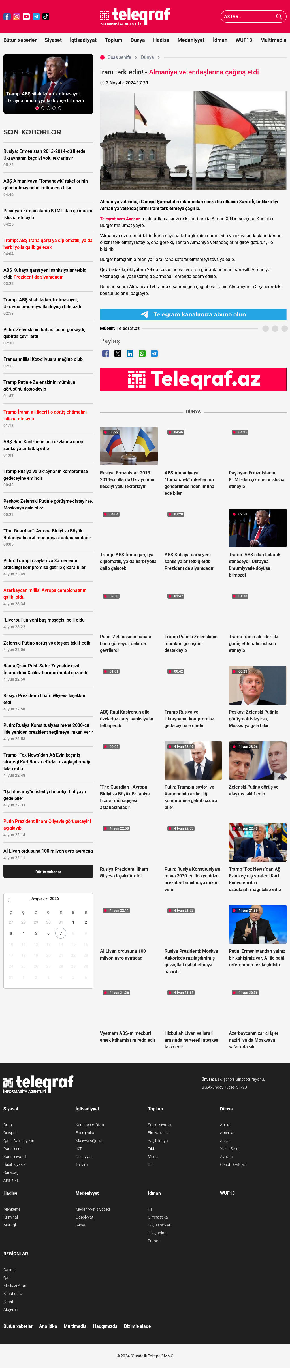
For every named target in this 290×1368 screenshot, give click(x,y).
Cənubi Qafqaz (233, 1164)
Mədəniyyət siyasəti (93, 1209)
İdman (220, 40)
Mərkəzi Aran (14, 1285)
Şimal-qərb (12, 1293)
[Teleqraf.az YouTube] (26, 16)
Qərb (7, 1277)
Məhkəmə (11, 1209)
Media (153, 1156)
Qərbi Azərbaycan (18, 1140)
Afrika (225, 1125)
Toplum (113, 40)
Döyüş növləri (159, 1225)
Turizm (82, 1164)
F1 (150, 1209)
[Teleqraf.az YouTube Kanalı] (193, 378)
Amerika (227, 1133)
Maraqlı (10, 1225)
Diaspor (10, 1133)
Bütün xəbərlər (20, 40)
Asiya (225, 1140)
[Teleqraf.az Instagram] (16, 16)
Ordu (7, 1125)
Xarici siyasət (15, 1156)
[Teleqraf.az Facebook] (7, 16)
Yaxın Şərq (229, 1148)
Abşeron (10, 1309)
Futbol (153, 1241)
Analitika (11, 1180)
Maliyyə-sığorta (89, 1140)
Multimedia (273, 40)
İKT (79, 1148)
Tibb (151, 1148)
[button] (37, 108)
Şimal (8, 1301)
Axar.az (133, 218)
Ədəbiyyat (84, 1217)
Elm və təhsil (158, 1133)
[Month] (39, 898)
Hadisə (161, 40)
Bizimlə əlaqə (137, 1326)
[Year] (58, 898)
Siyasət (53, 40)
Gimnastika (158, 1217)
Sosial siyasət (160, 1125)
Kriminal (10, 1217)
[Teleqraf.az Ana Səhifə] (135, 16)
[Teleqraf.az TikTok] (46, 16)
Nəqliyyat (84, 1156)
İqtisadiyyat (83, 40)
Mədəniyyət (191, 40)
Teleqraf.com (112, 218)
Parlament (12, 1148)
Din (150, 1164)
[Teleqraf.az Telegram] (36, 16)
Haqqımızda (105, 1326)
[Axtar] (279, 16)
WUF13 (244, 40)
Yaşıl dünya (158, 1140)
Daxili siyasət (14, 1164)
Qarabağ (11, 1172)
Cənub (9, 1270)
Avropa (226, 1156)
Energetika (85, 1133)
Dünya (138, 40)
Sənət (81, 1225)
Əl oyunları (157, 1233)
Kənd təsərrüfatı (90, 1125)
